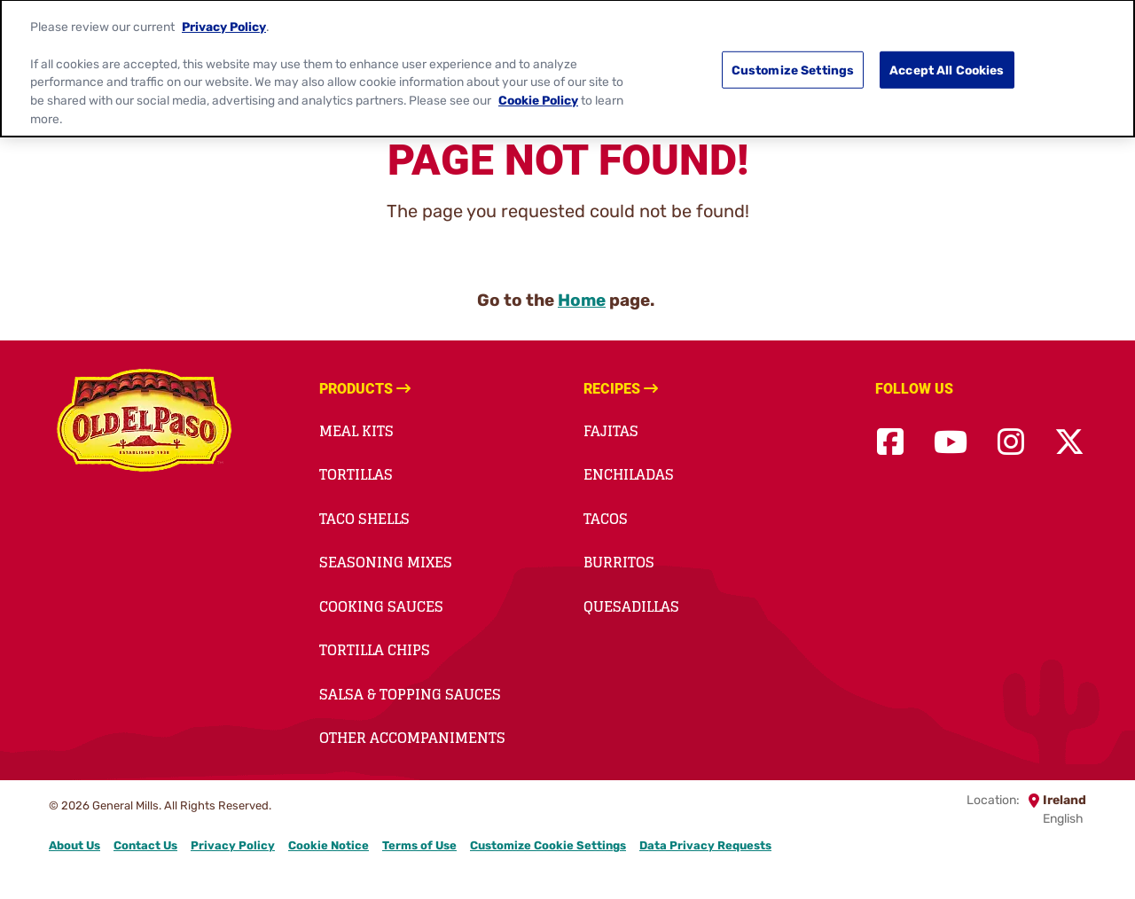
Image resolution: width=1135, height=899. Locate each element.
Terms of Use (419, 845)
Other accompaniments (412, 737)
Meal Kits (356, 430)
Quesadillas (631, 606)
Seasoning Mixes (385, 562)
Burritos (618, 562)
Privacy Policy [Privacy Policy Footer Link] (233, 845)
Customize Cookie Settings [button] (548, 845)
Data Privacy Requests (705, 845)
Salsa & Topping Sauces (410, 694)
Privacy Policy (224, 19)
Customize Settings (793, 61)
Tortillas (356, 474)
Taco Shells (364, 518)
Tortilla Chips (374, 649)
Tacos (605, 518)
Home (582, 300)
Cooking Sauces (381, 606)
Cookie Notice (328, 845)
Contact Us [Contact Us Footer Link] (145, 845)
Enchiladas (628, 474)
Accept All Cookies (947, 61)
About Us (74, 845)
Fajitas (610, 430)
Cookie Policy (538, 92)
